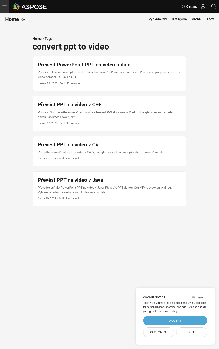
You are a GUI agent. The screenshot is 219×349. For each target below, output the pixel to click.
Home (12, 19)
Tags (48, 39)
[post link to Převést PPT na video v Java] (109, 189)
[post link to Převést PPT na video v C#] (109, 151)
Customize (158, 332)
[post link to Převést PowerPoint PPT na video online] (109, 73)
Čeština (189, 6)
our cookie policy (167, 311)
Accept (175, 320)
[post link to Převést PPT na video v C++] (109, 113)
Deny (192, 332)
